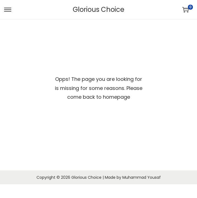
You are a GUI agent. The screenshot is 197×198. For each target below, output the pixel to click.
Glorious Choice (98, 9)
